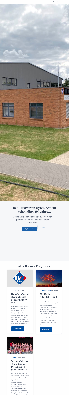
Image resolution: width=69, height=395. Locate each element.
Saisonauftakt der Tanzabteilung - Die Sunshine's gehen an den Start (20, 365)
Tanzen (15, 358)
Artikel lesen (18, 328)
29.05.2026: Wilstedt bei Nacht (48, 295)
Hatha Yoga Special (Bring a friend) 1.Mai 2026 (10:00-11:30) (20, 298)
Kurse (15, 290)
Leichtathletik (46, 290)
